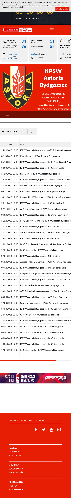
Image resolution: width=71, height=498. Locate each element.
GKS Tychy (53, 226)
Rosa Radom (26, 156)
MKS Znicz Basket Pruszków (34, 244)
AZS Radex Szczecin (29, 209)
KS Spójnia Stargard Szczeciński (35, 273)
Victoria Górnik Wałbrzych (33, 232)
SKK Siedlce (26, 173)
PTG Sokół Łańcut (29, 185)
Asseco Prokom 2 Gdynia (32, 261)
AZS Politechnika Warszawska (34, 291)
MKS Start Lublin (56, 167)
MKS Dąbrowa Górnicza (32, 220)
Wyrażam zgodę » (62, 9)
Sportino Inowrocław (58, 214)
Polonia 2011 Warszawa (31, 197)
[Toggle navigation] (52, 29)
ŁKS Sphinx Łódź (56, 203)
